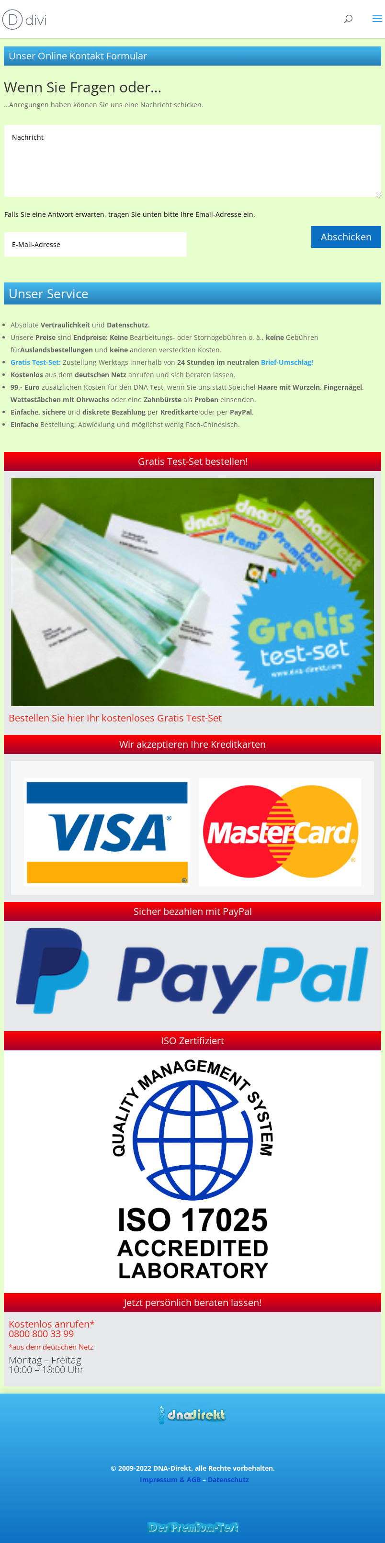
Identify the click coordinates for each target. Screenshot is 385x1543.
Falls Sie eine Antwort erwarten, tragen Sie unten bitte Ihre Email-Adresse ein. (129, 214)
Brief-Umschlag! (287, 362)
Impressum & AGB (170, 1479)
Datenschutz (228, 1479)
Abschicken (346, 236)
